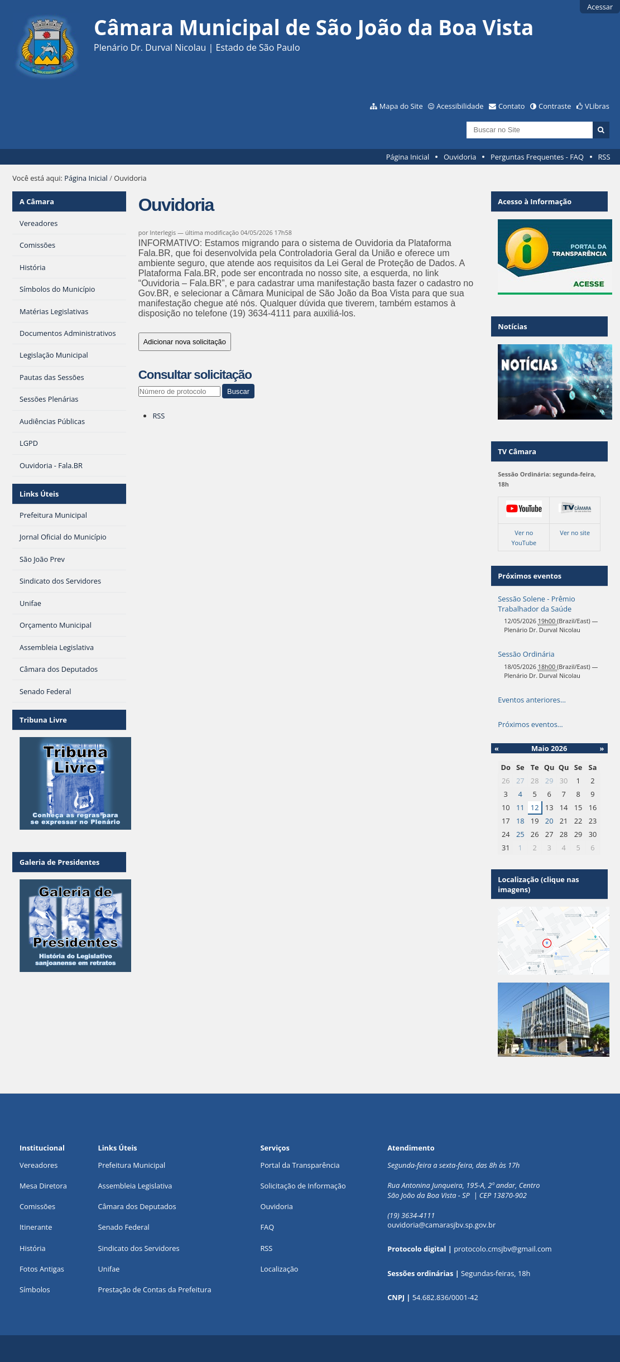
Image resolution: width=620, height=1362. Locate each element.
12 (535, 807)
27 (520, 781)
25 (520, 834)
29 (549, 781)
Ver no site (575, 532)
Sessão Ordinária (526, 654)
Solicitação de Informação (302, 1186)
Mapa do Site (401, 106)
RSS (604, 157)
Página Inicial (408, 157)
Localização (279, 1269)
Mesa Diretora (43, 1186)
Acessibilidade (459, 106)
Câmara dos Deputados (137, 1206)
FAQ (267, 1227)
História (33, 1248)
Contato (511, 106)
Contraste (555, 106)
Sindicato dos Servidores (138, 1248)
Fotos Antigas (42, 1269)
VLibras (597, 106)
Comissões (37, 1206)
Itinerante (36, 1227)
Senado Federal (123, 1227)
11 (520, 807)
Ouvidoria (460, 157)
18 (520, 821)
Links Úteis (39, 494)
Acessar (600, 7)
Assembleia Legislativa (135, 1186)
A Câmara (37, 201)
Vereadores (38, 1165)
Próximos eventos (529, 576)
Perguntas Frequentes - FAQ (537, 157)
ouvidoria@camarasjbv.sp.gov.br (441, 1225)
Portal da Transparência (299, 1165)
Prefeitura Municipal (131, 1165)
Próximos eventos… (530, 724)
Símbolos (35, 1289)
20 (549, 821)
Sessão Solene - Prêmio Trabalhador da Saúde (536, 604)
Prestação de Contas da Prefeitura (154, 1289)
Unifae (108, 1269)
